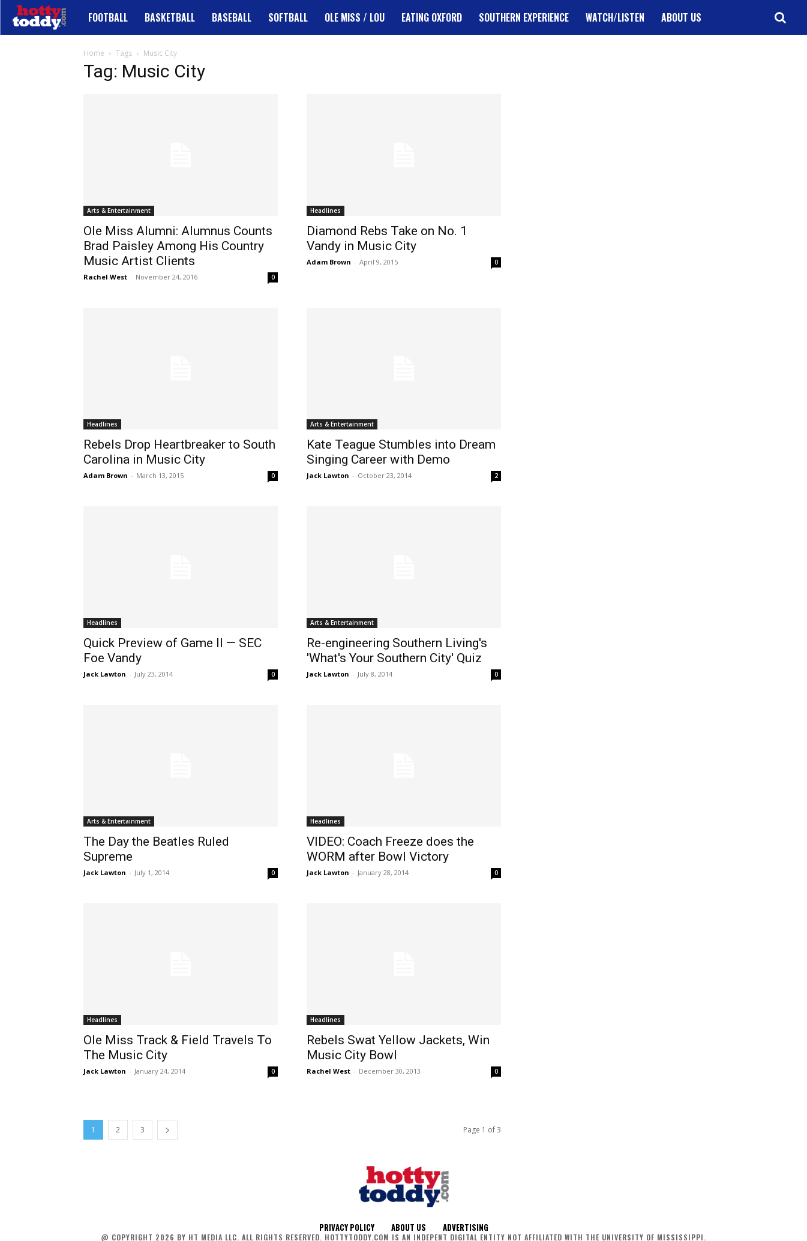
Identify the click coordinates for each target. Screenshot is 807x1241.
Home (93, 53)
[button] (780, 17)
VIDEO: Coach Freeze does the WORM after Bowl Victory (390, 849)
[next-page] (167, 1130)
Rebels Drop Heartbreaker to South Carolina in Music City (179, 452)
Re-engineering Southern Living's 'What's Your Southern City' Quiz (397, 650)
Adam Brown (329, 261)
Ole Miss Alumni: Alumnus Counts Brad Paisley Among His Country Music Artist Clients (177, 246)
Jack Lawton (328, 475)
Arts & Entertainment (119, 210)
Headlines (325, 210)
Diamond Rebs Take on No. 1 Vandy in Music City (387, 238)
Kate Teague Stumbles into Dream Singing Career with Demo (401, 452)
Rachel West (105, 276)
